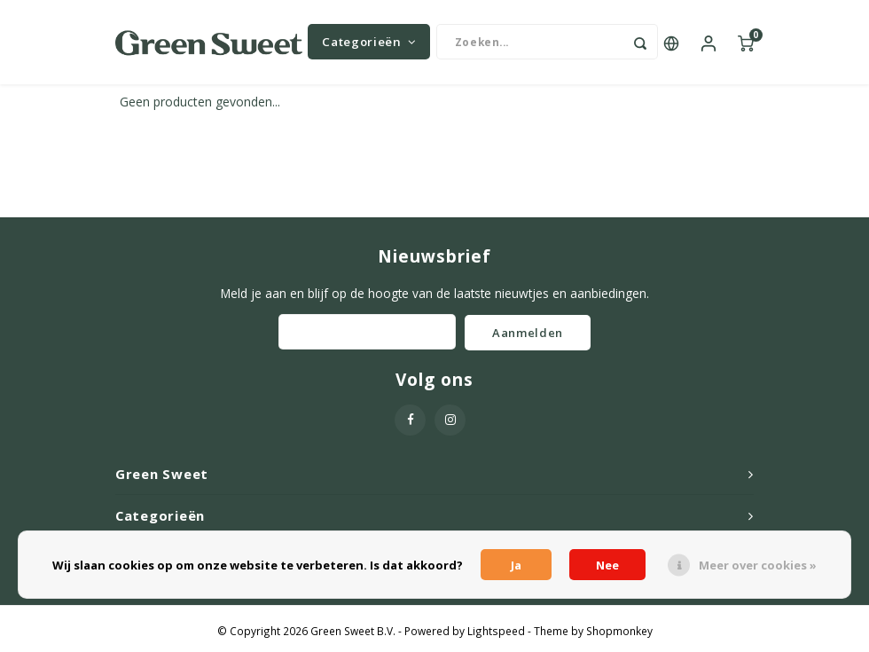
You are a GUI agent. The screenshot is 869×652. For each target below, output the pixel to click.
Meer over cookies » (758, 565)
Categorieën (369, 44)
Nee (607, 565)
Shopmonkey (619, 635)
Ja (516, 565)
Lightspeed (496, 635)
